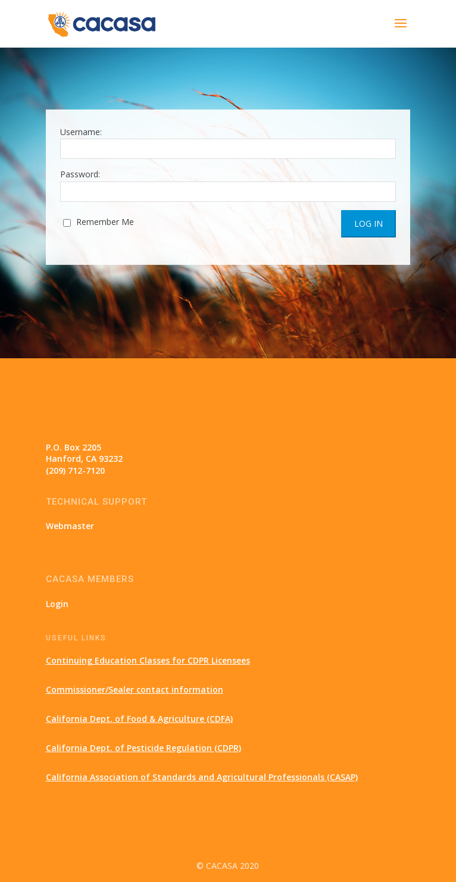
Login (57, 603)
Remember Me (98, 221)
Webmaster (70, 525)
